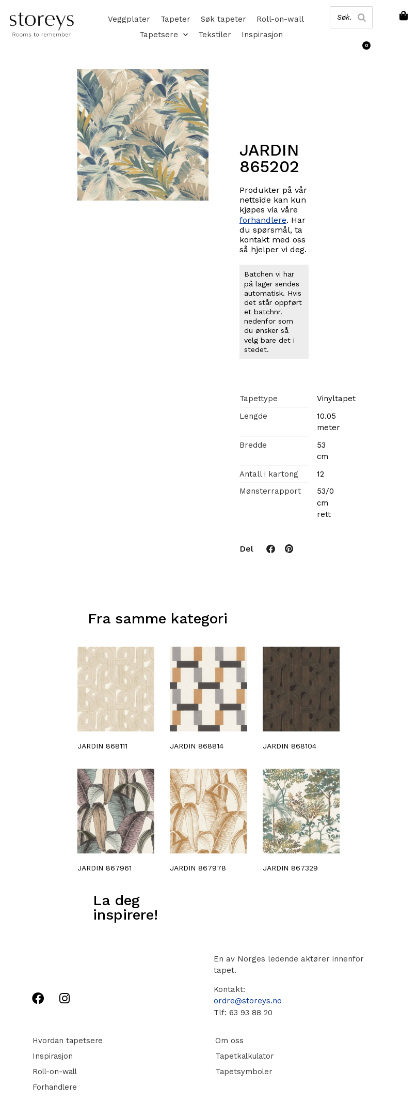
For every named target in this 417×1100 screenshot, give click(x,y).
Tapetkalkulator (244, 1056)
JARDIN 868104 (289, 746)
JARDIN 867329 (290, 868)
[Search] (361, 17)
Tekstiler (214, 34)
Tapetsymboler (242, 1071)
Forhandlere (54, 1087)
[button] (270, 549)
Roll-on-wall (280, 19)
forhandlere (262, 220)
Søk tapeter (223, 19)
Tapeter (175, 19)
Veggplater (129, 19)
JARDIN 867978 (198, 868)
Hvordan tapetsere (67, 1040)
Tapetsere (163, 34)
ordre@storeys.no (248, 1000)
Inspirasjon (262, 34)
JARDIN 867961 (104, 868)
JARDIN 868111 (102, 746)
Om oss (228, 1040)
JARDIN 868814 (196, 746)
